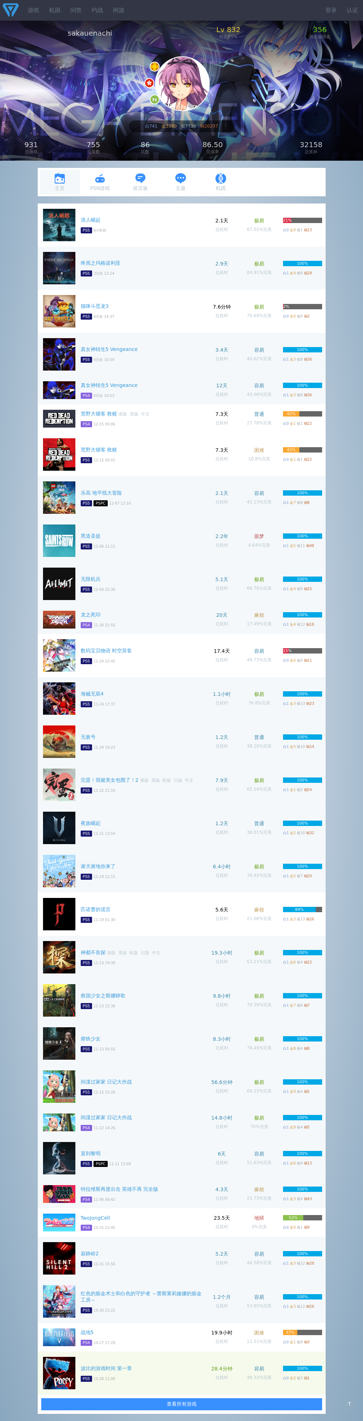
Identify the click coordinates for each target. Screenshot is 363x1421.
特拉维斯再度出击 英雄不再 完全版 (120, 1189)
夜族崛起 (91, 823)
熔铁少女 (91, 1039)
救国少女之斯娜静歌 (103, 995)
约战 (97, 10)
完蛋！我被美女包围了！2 (110, 780)
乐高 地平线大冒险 (101, 493)
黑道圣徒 (91, 536)
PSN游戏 (100, 182)
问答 (76, 10)
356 (320, 29)
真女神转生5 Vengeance (109, 349)
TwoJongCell (95, 1218)
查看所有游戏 (182, 1404)
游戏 (33, 10)
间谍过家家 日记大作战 (106, 1082)
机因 (54, 10)
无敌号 (88, 737)
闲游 (118, 10)
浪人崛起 (91, 220)
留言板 (140, 182)
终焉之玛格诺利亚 (101, 263)
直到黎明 (91, 1153)
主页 (59, 182)
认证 (352, 10)
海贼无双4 (92, 694)
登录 (331, 10)
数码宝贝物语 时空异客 (106, 650)
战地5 (87, 1332)
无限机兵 (91, 579)
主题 (180, 182)
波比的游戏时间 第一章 (106, 1368)
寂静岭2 (90, 1253)
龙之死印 (91, 615)
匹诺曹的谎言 (96, 909)
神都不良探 (93, 952)
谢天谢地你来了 (98, 866)
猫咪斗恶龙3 (95, 306)
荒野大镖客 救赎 (99, 414)
